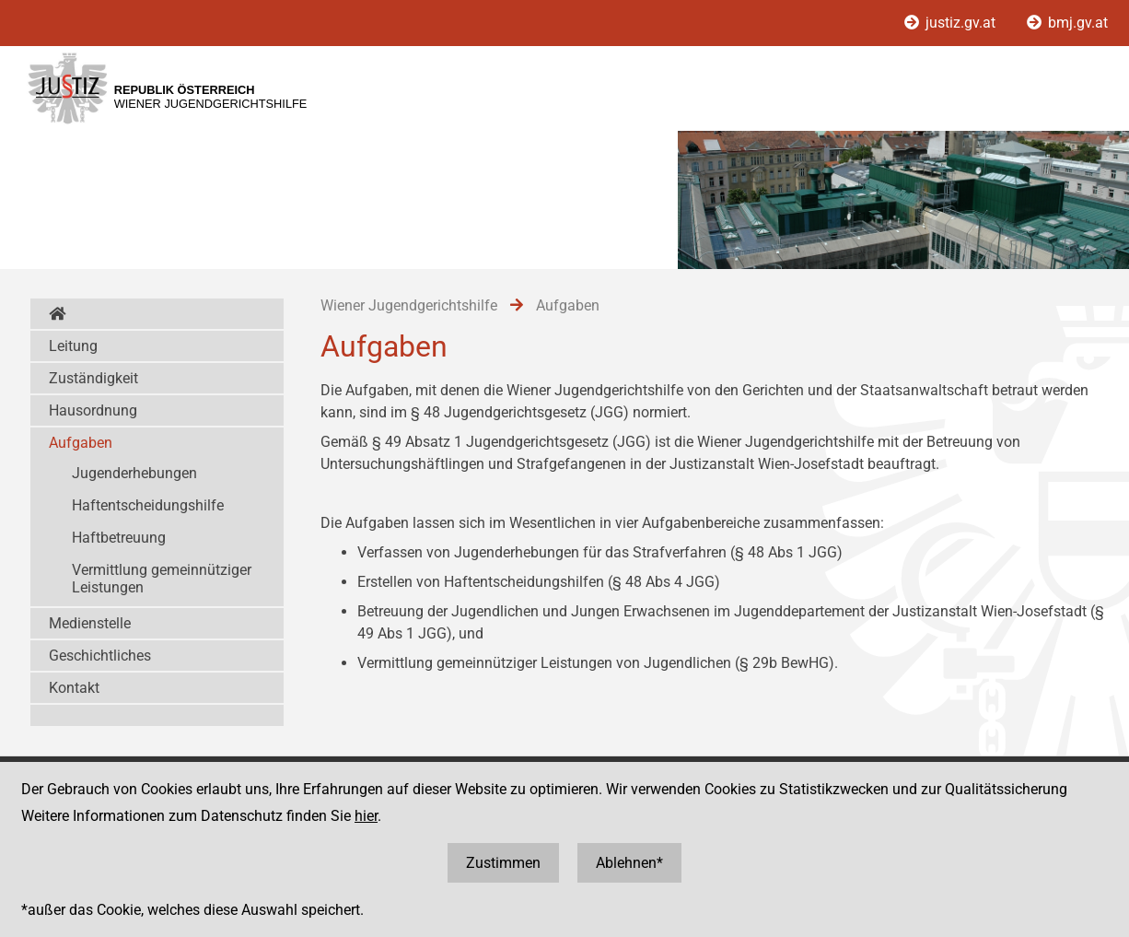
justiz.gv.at (951, 22)
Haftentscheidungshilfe (148, 505)
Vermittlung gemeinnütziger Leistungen (161, 578)
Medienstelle (90, 623)
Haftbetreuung (119, 537)
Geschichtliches (100, 655)
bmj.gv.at (1067, 22)
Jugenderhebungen (134, 473)
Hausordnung (93, 410)
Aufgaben (80, 442)
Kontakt (74, 688)
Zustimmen (503, 863)
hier (366, 816)
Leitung (73, 346)
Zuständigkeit (93, 378)
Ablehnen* (629, 863)
